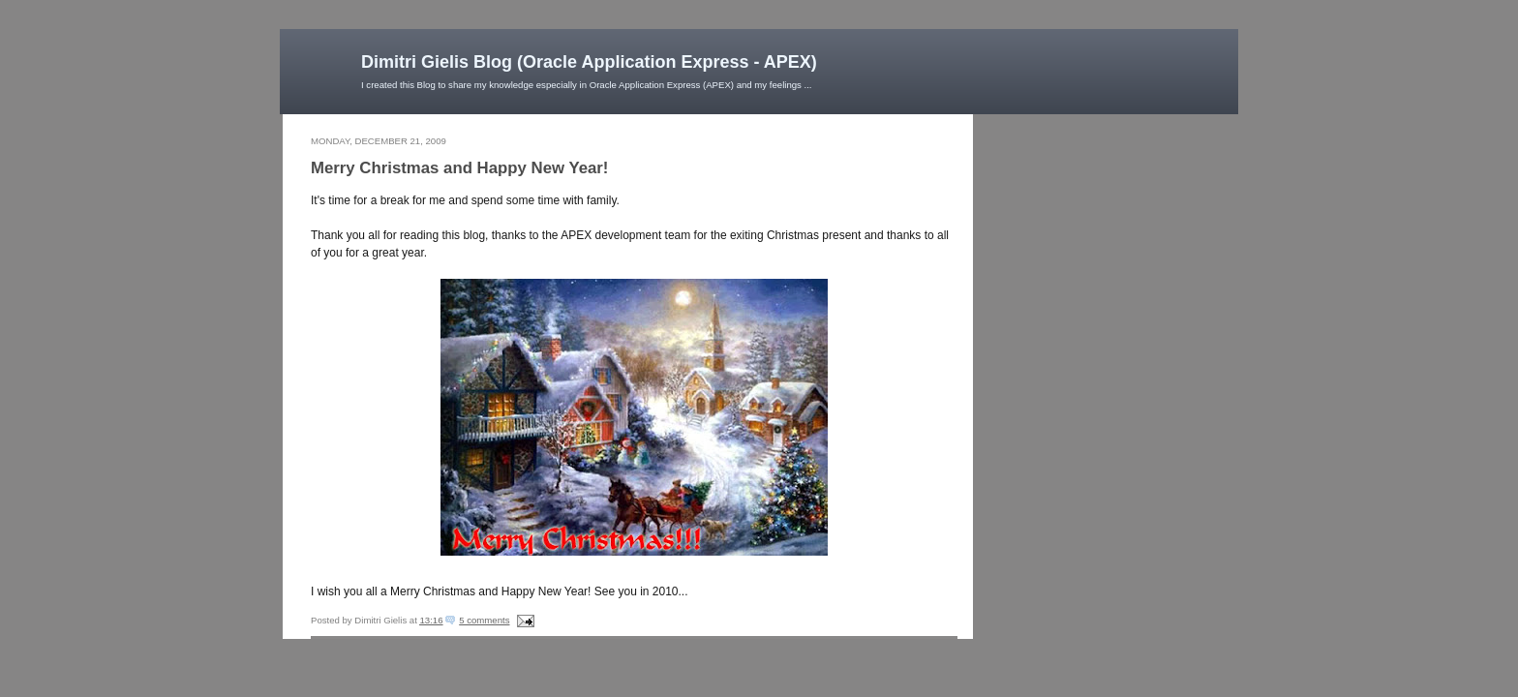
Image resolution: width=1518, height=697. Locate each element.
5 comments (484, 620)
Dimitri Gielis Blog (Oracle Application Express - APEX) (589, 62)
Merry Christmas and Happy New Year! (459, 168)
